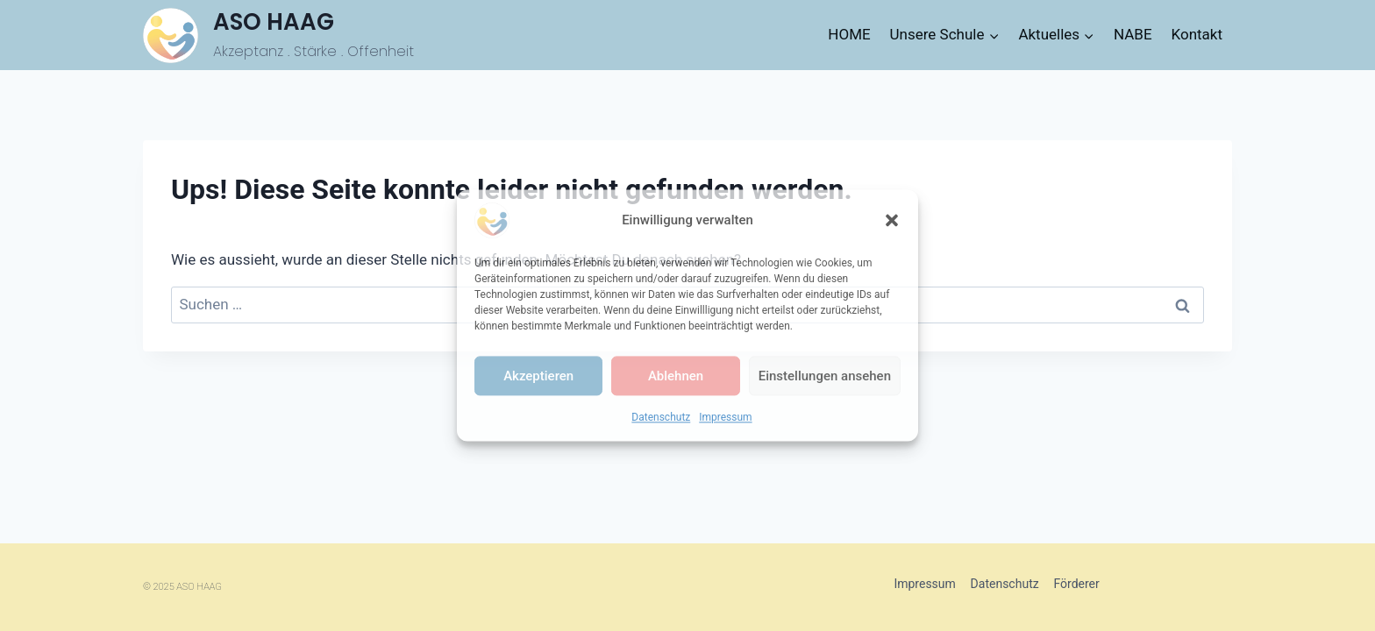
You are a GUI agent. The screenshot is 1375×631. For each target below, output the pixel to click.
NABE (1133, 34)
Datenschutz (660, 417)
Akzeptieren (538, 376)
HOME (849, 34)
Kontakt (1197, 34)
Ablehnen (675, 376)
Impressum (725, 417)
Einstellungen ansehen (825, 376)
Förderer (1076, 584)
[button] (892, 220)
